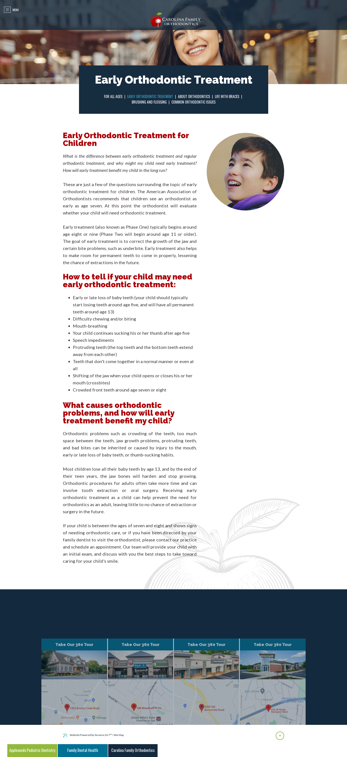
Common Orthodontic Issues (194, 102)
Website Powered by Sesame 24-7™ (87, 735)
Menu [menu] (12, 10)
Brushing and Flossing (149, 102)
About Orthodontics (194, 96)
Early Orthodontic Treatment (150, 96)
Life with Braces (227, 96)
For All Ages (113, 96)
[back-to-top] (280, 735)
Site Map (119, 735)
